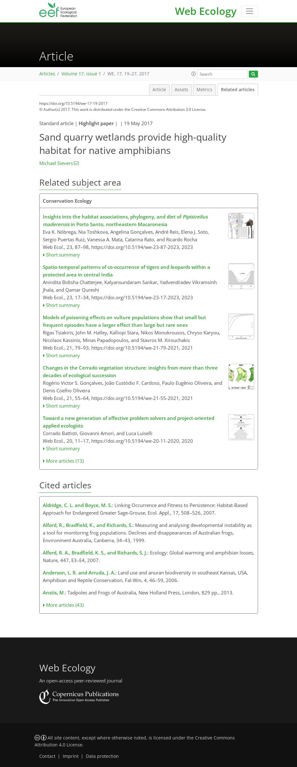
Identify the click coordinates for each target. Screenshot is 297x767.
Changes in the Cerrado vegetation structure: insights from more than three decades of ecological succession (130, 371)
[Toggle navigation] (249, 11)
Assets (181, 89)
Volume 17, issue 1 (81, 74)
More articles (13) (65, 461)
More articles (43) (65, 605)
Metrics (204, 89)
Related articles (238, 89)
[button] (193, 74)
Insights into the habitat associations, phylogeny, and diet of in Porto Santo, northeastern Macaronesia (125, 220)
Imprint (71, 756)
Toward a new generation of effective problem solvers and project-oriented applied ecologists (128, 422)
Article (159, 89)
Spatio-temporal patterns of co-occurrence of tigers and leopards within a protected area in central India (126, 271)
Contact (47, 756)
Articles (47, 74)
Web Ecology (205, 11)
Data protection (102, 756)
